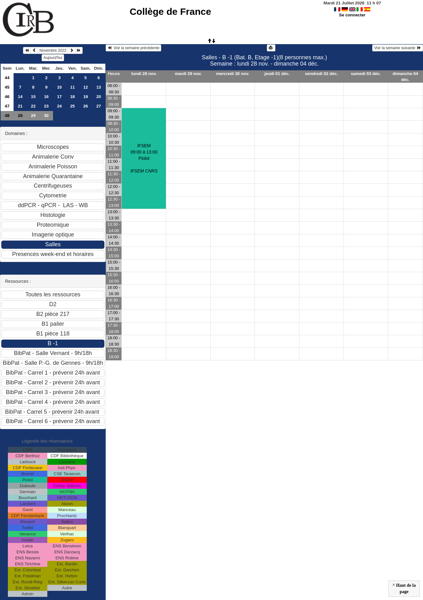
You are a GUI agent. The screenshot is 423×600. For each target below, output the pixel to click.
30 (46, 115)
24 (59, 106)
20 (98, 96)
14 (20, 96)
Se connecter (352, 15)
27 (98, 106)
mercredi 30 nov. (232, 73)
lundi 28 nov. (143, 73)
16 (46, 96)
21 (20, 106)
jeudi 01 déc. (277, 73)
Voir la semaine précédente (133, 48)
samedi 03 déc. (366, 73)
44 (7, 77)
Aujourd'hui (53, 57)
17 (59, 96)
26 (85, 106)
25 (72, 106)
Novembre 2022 (52, 50)
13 (98, 87)
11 (72, 87)
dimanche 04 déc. (405, 76)
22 (33, 106)
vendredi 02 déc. (321, 73)
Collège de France (170, 11)
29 (33, 115)
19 (85, 96)
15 (33, 96)
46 (7, 96)
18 (72, 96)
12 (85, 87)
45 (7, 87)
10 (59, 87)
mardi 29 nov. (188, 73)
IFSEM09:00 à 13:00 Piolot (143, 158)
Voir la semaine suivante (397, 48)
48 (7, 115)
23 (46, 106)
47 (7, 106)
